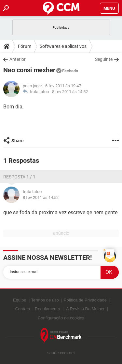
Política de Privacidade (85, 300)
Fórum (24, 46)
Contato (22, 308)
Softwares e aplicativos (63, 46)
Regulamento (47, 308)
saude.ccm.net (61, 352)
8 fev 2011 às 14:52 (70, 91)
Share (17, 140)
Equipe (19, 300)
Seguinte (104, 59)
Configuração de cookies (61, 317)
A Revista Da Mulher (85, 308)
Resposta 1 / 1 (19, 176)
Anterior (17, 59)
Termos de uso (45, 300)
